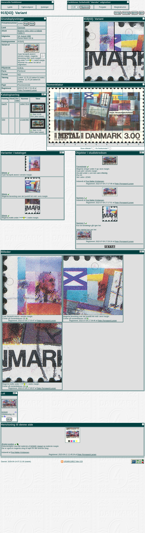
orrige (118, 13)
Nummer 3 (80, 223)
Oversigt (126, 13)
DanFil (4, 104)
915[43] (5, 413)
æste (134, 13)
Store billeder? (86, 148)
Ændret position (8, 444)
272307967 (24, 120)
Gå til (9, 420)
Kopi (26, 24)
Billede (4, 173)
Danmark (21, 28)
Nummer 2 (80, 198)
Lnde (9, 7)
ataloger (44, 7)
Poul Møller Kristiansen (95, 181)
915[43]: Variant (36, 446)
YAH (3, 120)
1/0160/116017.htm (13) (73, 462)
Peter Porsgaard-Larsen (27, 91)
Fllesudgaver (27, 7)
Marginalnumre (120, 7)
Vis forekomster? (102, 148)
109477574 (24, 104)
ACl (19, 75)
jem (141, 13)
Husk (32, 24)
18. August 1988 (24, 36)
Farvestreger (81, 167)
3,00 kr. (21, 68)
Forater (102, 7)
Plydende (84, 7)
